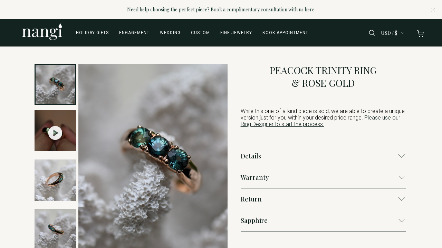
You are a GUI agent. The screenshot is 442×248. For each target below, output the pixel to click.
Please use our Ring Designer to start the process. (320, 120)
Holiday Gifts (92, 32)
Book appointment (285, 32)
